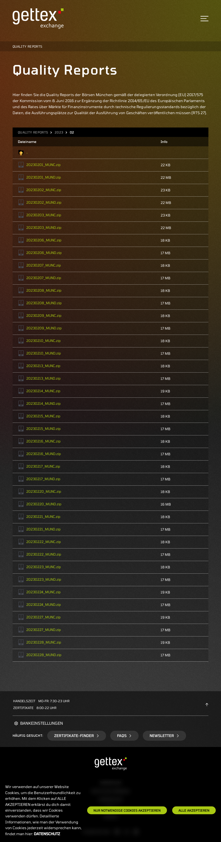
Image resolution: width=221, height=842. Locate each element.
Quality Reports (33, 132)
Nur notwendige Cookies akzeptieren (127, 810)
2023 (59, 132)
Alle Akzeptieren (193, 810)
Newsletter (164, 735)
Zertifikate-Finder (76, 735)
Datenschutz (47, 834)
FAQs (124, 735)
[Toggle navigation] (204, 18)
